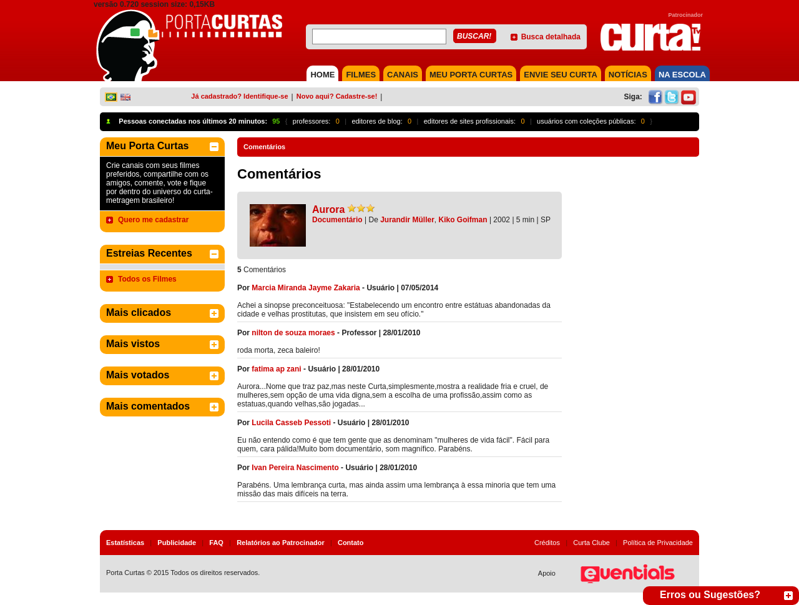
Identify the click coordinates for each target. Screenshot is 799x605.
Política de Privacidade (658, 542)
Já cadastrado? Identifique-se (239, 96)
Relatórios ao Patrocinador (281, 542)
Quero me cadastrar (153, 219)
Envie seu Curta (560, 74)
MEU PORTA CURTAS (470, 74)
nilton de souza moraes (293, 332)
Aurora (328, 209)
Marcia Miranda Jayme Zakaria (306, 287)
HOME (322, 74)
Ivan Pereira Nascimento (295, 467)
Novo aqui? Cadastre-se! (337, 96)
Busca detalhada (551, 36)
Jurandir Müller (407, 219)
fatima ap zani (276, 369)
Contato (351, 542)
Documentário (337, 219)
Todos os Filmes (147, 279)
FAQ (216, 542)
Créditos (547, 542)
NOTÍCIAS (628, 74)
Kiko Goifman (463, 219)
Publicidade (176, 542)
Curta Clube (591, 542)
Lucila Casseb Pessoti (291, 422)
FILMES (361, 74)
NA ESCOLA (682, 74)
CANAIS (402, 74)
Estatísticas (125, 542)
